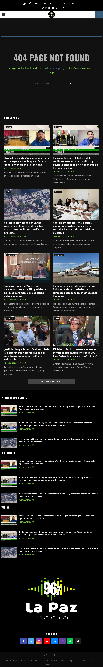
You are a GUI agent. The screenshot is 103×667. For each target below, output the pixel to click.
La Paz (9, 127)
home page (53, 68)
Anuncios (62, 4)
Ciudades (58, 127)
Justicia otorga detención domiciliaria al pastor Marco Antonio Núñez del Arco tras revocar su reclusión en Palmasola (26, 354)
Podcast (82, 660)
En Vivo (91, 660)
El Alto (9, 192)
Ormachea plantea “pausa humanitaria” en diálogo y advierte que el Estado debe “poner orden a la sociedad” (27, 161)
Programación (50, 664)
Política (45, 660)
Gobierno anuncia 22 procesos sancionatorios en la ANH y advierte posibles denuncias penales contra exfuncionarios (25, 291)
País (30, 660)
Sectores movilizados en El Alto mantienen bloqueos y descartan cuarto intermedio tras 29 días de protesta (24, 228)
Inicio (8, 660)
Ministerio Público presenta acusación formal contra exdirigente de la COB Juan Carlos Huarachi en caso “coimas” (75, 352)
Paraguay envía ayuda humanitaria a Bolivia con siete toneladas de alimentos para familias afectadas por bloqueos (75, 291)
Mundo (63, 660)
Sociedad (54, 660)
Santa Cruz (10, 255)
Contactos (72, 4)
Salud (37, 660)
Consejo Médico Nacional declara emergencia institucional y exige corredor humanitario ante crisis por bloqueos (74, 228)
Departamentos (19, 660)
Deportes (72, 660)
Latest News (11, 118)
